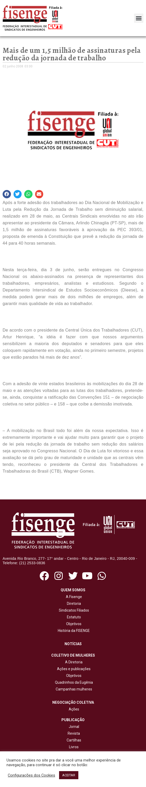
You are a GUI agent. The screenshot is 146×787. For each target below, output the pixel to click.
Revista (74, 733)
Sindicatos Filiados (73, 610)
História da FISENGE (73, 631)
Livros (74, 747)
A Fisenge (73, 597)
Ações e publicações (73, 669)
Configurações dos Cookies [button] (31, 775)
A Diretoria (73, 662)
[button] (138, 18)
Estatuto (73, 617)
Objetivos (73, 624)
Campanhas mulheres (73, 689)
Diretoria (73, 603)
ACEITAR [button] (68, 775)
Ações (73, 709)
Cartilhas (74, 740)
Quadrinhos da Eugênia (73, 682)
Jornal (74, 727)
